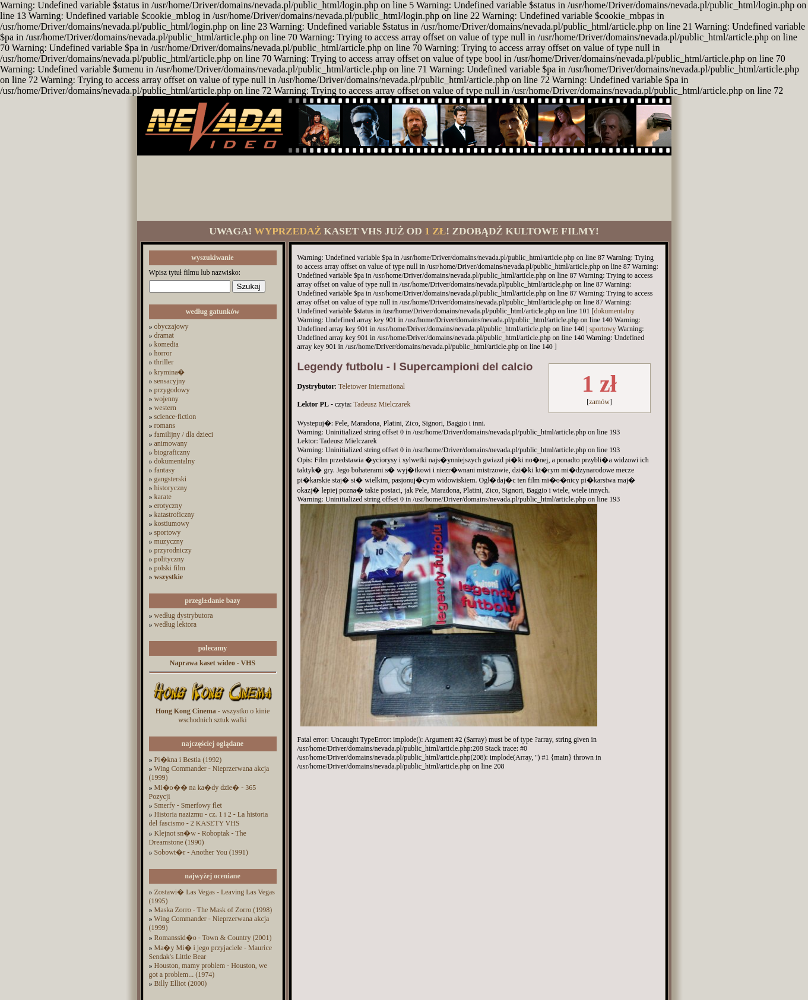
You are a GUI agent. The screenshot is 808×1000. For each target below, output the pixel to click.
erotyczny (168, 505)
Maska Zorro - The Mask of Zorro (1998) (213, 910)
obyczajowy (171, 326)
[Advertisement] (404, 188)
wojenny (166, 399)
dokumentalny (174, 461)
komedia (166, 344)
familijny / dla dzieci (184, 434)
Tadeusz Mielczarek (381, 404)
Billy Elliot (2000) (180, 983)
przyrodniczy (173, 550)
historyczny (171, 488)
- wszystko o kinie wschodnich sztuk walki (213, 715)
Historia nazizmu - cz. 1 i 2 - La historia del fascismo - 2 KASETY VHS (208, 818)
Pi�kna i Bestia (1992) (188, 759)
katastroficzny (174, 514)
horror (163, 353)
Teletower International (371, 386)
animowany (171, 443)
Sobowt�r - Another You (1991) (201, 852)
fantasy (164, 470)
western (165, 408)
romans (164, 425)
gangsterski (170, 479)
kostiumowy (171, 523)
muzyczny (168, 541)
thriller (164, 362)
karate (163, 497)
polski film (169, 568)
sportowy (167, 532)
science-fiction (175, 416)
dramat (164, 335)
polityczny (169, 559)
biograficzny (172, 452)
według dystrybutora (183, 615)
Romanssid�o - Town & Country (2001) (213, 938)
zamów (599, 402)
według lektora (175, 624)
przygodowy (172, 390)
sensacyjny (170, 381)
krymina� (169, 372)
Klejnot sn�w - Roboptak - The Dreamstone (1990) (197, 837)
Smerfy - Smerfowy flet (188, 805)
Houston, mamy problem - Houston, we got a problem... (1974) (208, 970)
